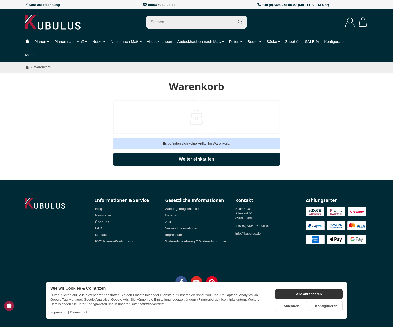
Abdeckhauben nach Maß (200, 41)
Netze (99, 41)
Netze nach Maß (126, 41)
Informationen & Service (122, 200)
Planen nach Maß (70, 41)
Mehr (31, 55)
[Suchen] (196, 22)
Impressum (58, 312)
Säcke (273, 41)
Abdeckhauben (159, 41)
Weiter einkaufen (196, 159)
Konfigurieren (326, 306)
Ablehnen (291, 306)
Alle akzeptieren (309, 294)
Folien (235, 41)
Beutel (254, 41)
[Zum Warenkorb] (363, 22)
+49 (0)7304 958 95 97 (279, 5)
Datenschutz (79, 312)
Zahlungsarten (321, 200)
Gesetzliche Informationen (194, 200)
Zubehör (292, 41)
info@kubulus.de (161, 5)
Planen (41, 41)
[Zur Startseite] (65, 22)
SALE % (312, 41)
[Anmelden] (350, 22)
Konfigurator (334, 41)
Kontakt (244, 200)
